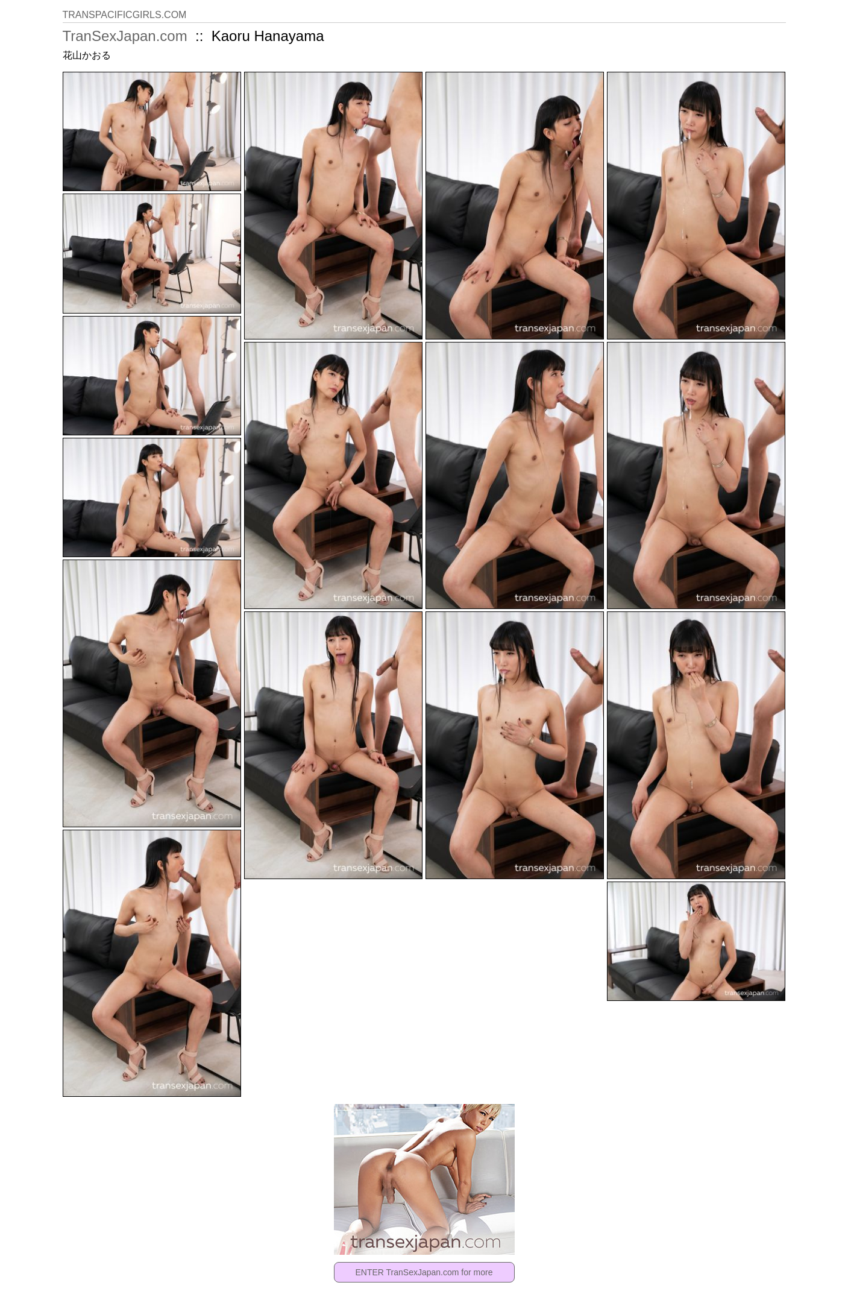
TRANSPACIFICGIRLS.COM (125, 15)
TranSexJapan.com (125, 36)
